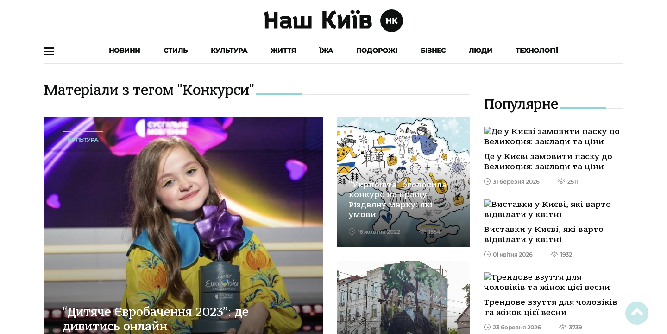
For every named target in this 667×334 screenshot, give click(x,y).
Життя (283, 50)
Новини (124, 50)
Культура (229, 50)
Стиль (176, 50)
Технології (537, 50)
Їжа (326, 50)
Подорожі (376, 50)
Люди (480, 50)
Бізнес (433, 50)
